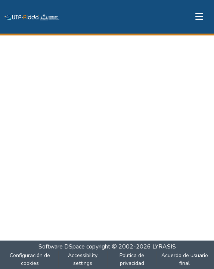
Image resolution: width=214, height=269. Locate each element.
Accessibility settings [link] (82, 259)
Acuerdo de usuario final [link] (184, 259)
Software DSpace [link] (61, 247)
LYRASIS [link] (164, 247)
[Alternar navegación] (199, 17)
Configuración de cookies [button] (30, 259)
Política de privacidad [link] (132, 259)
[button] (32, 16)
